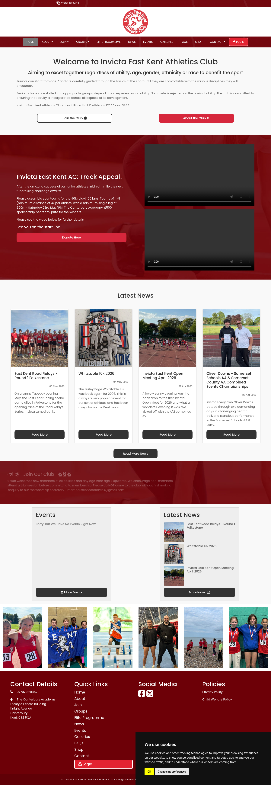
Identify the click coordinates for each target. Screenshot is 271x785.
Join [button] (63, 42)
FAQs (184, 42)
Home (30, 42)
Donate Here (71, 237)
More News (199, 592)
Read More (39, 434)
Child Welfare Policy (217, 699)
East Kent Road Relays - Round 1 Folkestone (211, 526)
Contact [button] (216, 42)
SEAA (125, 105)
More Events (71, 592)
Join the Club (74, 118)
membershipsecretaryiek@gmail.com (42, 490)
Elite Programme (109, 42)
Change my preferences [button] (172, 771)
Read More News (135, 453)
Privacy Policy (212, 692)
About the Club (196, 118)
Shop (198, 42)
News (132, 42)
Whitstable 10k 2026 (202, 546)
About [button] (46, 42)
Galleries (166, 42)
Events (148, 42)
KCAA (110, 105)
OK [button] (149, 771)
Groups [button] (81, 42)
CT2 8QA (24, 717)
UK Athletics (96, 105)
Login (238, 42)
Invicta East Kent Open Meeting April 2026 (210, 570)
